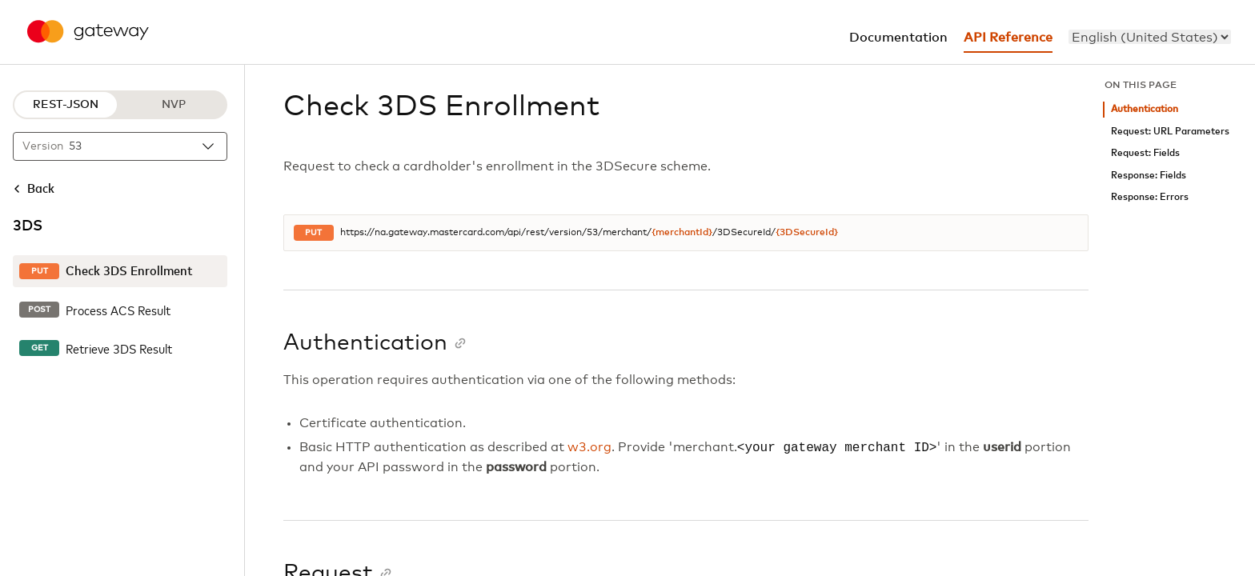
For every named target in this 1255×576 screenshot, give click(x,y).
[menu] (1150, 37)
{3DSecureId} (807, 233)
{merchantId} (682, 233)
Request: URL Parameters (1170, 131)
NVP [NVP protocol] (174, 104)
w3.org (589, 448)
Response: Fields (1148, 175)
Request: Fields (1145, 153)
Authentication (1144, 109)
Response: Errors (1150, 197)
